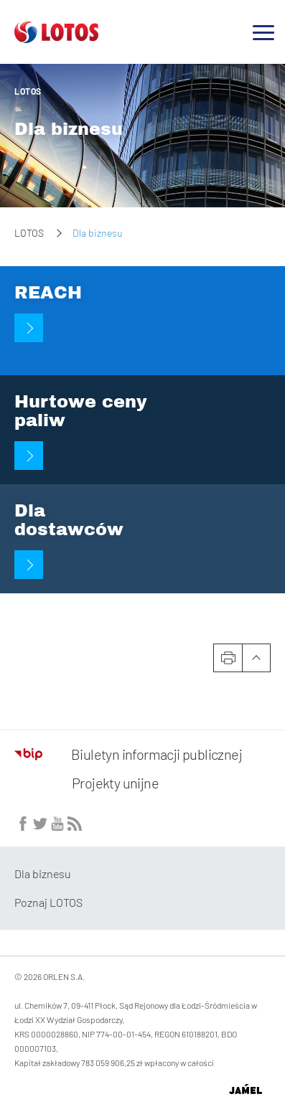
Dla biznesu (68, 129)
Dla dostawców (68, 520)
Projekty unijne (115, 782)
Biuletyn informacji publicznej (128, 754)
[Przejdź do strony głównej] (56, 37)
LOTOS (28, 91)
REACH (48, 292)
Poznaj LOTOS (48, 902)
